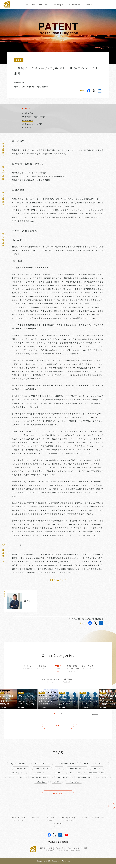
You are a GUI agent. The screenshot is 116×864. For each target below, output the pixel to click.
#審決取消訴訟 (43, 87)
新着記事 (42, 667)
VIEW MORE (58, 794)
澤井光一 (28, 600)
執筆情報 (68, 680)
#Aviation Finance (40, 777)
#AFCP (102, 764)
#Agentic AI (21, 768)
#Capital (41, 782)
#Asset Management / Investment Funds (88, 773)
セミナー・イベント (50, 680)
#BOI (104, 777)
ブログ (58, 667)
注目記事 (27, 667)
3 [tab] (61, 713)
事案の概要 (29, 120)
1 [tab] (54, 713)
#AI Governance (77, 768)
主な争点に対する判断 (33, 124)
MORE (58, 725)
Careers (88, 4)
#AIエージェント (16, 773)
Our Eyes (43, 4)
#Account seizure (66, 764)
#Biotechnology (85, 777)
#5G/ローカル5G (42, 764)
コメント (28, 128)
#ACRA (87, 764)
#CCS (56, 782)
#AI (59, 768)
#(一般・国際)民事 (18, 764)
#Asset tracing (16, 777)
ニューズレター (88, 667)
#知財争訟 (31, 87)
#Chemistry (74, 782)
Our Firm (30, 4)
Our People (57, 4)
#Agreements (42, 768)
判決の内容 (28, 113)
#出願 (23, 87)
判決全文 (43, 173)
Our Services (74, 4)
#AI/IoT (97, 768)
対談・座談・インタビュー (73, 668)
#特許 (16, 87)
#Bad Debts (63, 777)
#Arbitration (38, 773)
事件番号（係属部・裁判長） (36, 117)
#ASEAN (57, 773)
